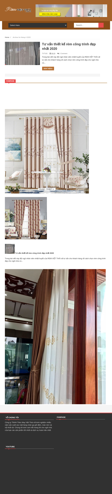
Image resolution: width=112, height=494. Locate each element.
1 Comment (63, 53)
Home (7, 37)
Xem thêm (48, 68)
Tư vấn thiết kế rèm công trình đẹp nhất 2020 (34, 253)
